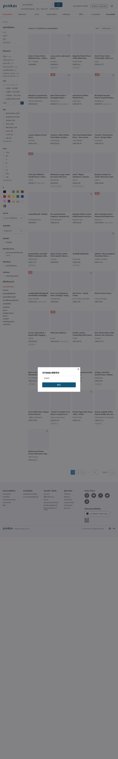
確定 (59, 385)
